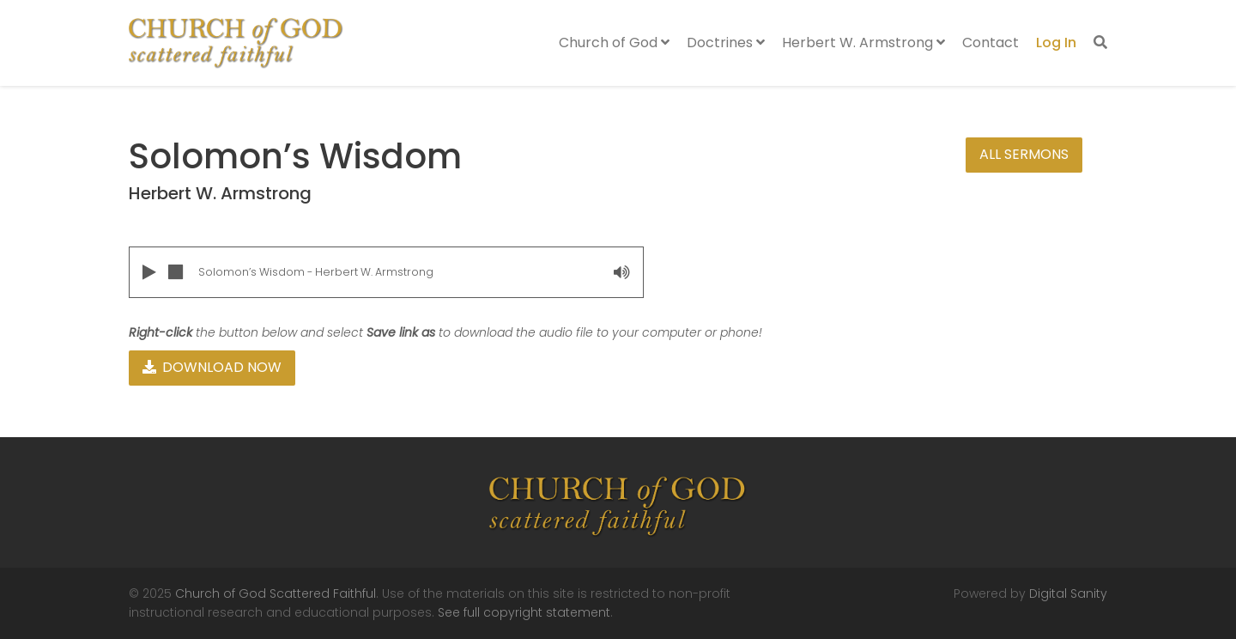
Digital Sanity (1068, 593)
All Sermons (1024, 154)
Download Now (212, 367)
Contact (990, 42)
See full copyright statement (524, 612)
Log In (1056, 42)
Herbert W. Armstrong (863, 42)
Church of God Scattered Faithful (275, 593)
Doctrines (726, 42)
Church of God (614, 42)
